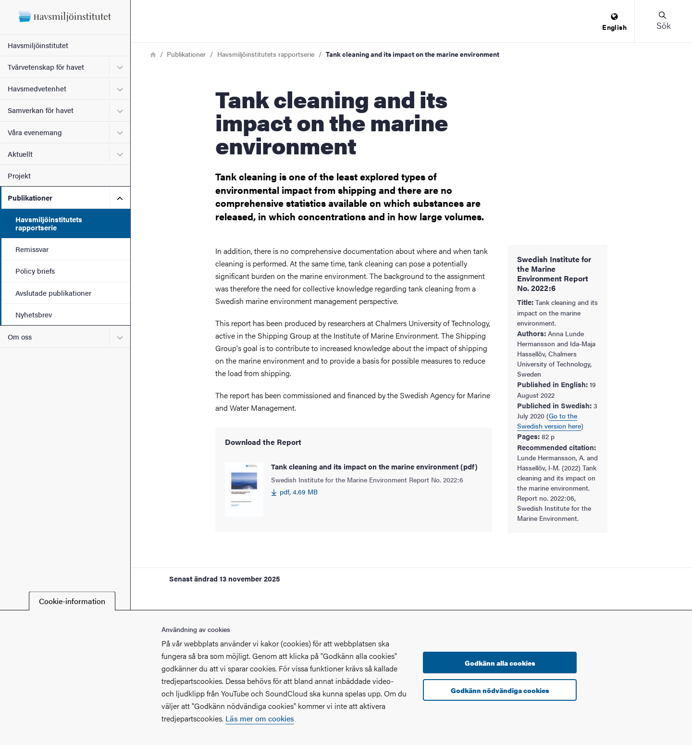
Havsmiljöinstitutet (38, 45)
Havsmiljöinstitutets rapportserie (48, 223)
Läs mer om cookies (259, 718)
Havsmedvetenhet (37, 88)
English (614, 22)
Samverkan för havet (41, 110)
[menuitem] (614, 22)
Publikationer (30, 197)
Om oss (20, 336)
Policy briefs (35, 270)
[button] (663, 21)
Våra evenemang (35, 132)
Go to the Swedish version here (549, 420)
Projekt (19, 175)
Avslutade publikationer (53, 293)
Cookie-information (72, 600)
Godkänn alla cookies (500, 663)
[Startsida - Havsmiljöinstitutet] (65, 17)
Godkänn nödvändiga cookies (500, 690)
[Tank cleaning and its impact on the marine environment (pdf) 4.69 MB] (353, 489)
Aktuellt (20, 154)
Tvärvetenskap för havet (46, 67)
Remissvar (32, 249)
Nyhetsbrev (33, 314)
